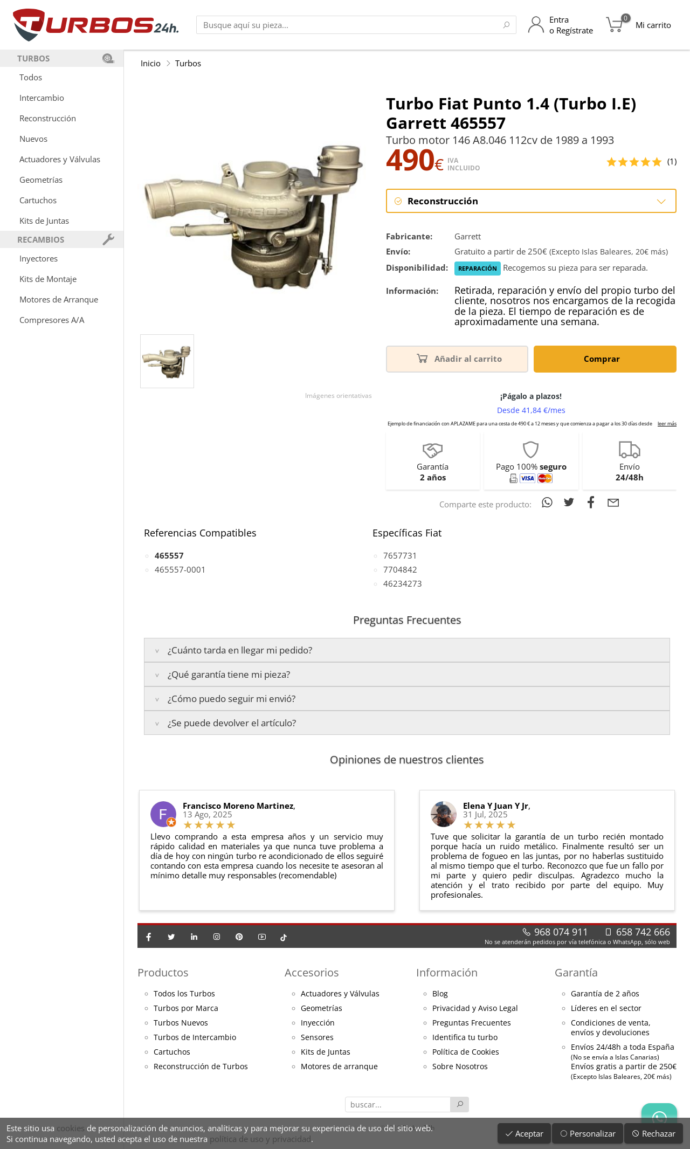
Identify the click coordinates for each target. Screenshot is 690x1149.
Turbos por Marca (186, 1008)
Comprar (604, 357)
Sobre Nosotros (460, 1066)
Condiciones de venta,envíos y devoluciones (611, 1027)
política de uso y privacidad (260, 1138)
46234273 (402, 583)
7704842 (400, 569)
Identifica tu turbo (465, 1037)
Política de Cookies (465, 1052)
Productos (163, 972)
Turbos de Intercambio (195, 1037)
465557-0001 (180, 569)
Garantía (576, 972)
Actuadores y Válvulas (59, 159)
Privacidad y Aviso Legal (475, 1008)
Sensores (317, 1037)
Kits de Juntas (44, 220)
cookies (71, 1128)
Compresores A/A (51, 319)
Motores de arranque (339, 1066)
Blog (440, 994)
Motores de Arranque (58, 299)
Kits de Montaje (48, 278)
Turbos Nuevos (181, 1023)
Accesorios (312, 972)
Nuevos (33, 138)
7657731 (400, 555)
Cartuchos (38, 200)
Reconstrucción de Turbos (201, 1066)
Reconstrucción (47, 118)
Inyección (318, 1023)
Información (447, 972)
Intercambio (41, 97)
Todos (30, 77)
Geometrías (41, 179)
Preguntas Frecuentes (471, 1023)
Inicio (151, 63)
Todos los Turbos (184, 994)
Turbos (188, 63)
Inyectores (38, 258)
